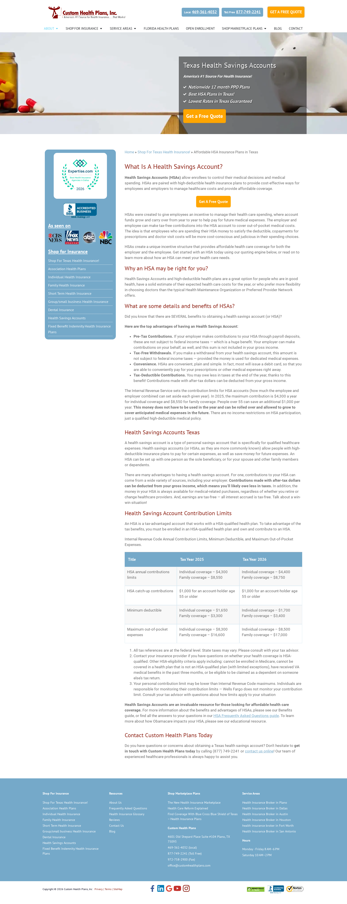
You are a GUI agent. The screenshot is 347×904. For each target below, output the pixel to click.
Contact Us (116, 832)
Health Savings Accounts (67, 325)
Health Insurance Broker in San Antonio (269, 838)
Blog (112, 838)
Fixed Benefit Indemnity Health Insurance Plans (79, 336)
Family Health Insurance (66, 292)
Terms (108, 896)
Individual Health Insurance (69, 284)
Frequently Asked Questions (128, 815)
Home (129, 159)
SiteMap (117, 896)
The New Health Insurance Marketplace (194, 809)
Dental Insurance (61, 316)
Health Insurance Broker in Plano (264, 809)
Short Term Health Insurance (69, 300)
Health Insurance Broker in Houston (266, 827)
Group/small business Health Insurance (78, 308)
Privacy (99, 896)
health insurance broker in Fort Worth (268, 832)
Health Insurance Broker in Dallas (265, 815)
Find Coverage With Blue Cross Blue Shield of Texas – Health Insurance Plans (203, 823)
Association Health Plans (67, 275)
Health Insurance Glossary (126, 821)
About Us (115, 809)
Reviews (114, 827)
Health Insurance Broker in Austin (265, 821)
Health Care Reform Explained (188, 815)
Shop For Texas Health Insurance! (73, 267)
